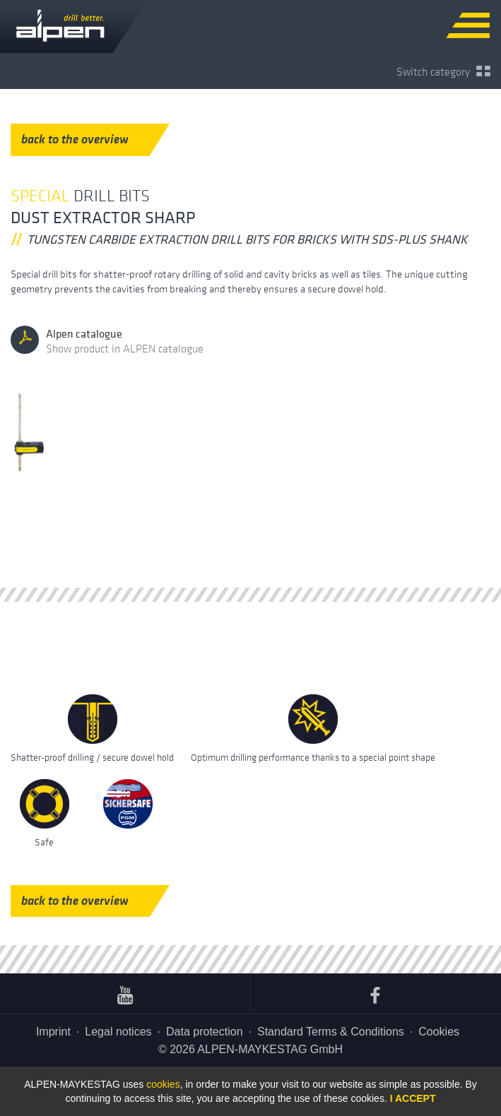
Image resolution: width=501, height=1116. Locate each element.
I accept (413, 1098)
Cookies (438, 1032)
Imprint (53, 1032)
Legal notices (118, 1032)
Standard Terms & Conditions (330, 1032)
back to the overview (85, 139)
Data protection (204, 1032)
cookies (162, 1084)
